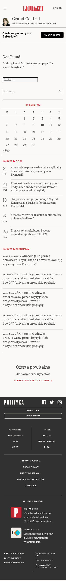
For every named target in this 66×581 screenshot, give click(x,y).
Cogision (45, 553)
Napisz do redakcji (30, 473)
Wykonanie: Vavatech (44, 560)
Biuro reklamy (31, 467)
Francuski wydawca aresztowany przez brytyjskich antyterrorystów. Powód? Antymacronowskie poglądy (32, 278)
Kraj (15, 441)
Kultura (47, 435)
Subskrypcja (33, 416)
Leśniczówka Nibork (14, 563)
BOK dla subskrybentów (30, 479)
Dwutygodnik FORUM (14, 553)
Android (33, 509)
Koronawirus (15, 435)
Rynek (47, 430)
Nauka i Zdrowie (47, 441)
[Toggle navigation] (5, 8)
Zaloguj (57, 8)
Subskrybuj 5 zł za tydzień (31, 380)
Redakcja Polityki (30, 461)
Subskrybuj (52, 34)
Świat (15, 447)
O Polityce (30, 486)
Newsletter (33, 410)
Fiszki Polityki (32, 530)
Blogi (47, 447)
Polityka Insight (12, 558)
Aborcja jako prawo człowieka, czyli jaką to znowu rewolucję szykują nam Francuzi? (32, 259)
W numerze (15, 430)
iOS (25, 509)
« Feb (6, 150)
